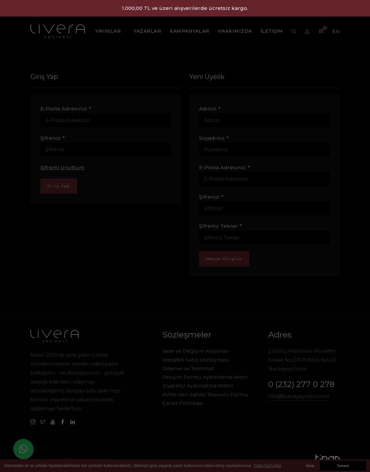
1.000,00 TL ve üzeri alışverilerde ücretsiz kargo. (185, 8)
